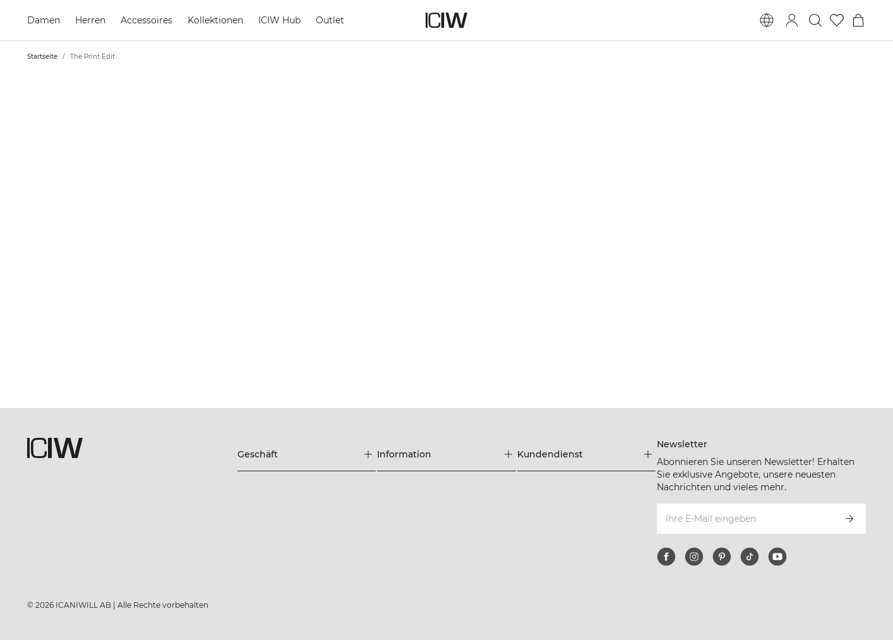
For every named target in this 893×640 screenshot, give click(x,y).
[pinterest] (721, 556)
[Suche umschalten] (815, 20)
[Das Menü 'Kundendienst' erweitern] (586, 454)
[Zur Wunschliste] (837, 20)
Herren (90, 20)
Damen (43, 20)
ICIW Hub (279, 20)
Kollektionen (215, 20)
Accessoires (146, 20)
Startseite (42, 56)
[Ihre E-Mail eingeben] (744, 519)
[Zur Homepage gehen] (446, 20)
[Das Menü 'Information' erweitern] (446, 454)
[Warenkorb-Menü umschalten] (858, 20)
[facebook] (666, 556)
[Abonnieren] (849, 518)
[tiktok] (749, 556)
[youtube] (777, 556)
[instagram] (694, 556)
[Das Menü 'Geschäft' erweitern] (306, 454)
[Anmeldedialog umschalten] (792, 20)
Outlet (330, 20)
